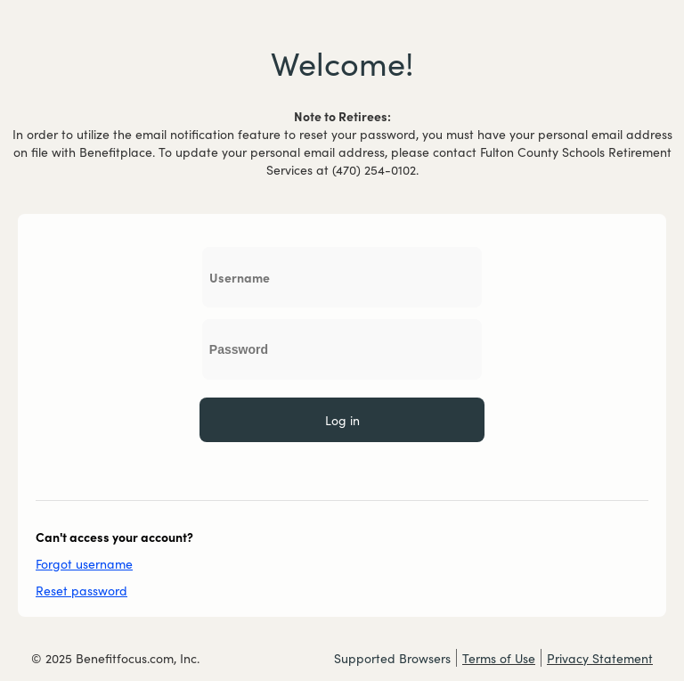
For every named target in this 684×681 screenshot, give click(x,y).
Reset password (81, 590)
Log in (342, 420)
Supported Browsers (392, 658)
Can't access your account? (114, 537)
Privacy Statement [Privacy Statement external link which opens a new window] (600, 658)
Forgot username (84, 563)
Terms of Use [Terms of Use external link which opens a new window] (498, 658)
